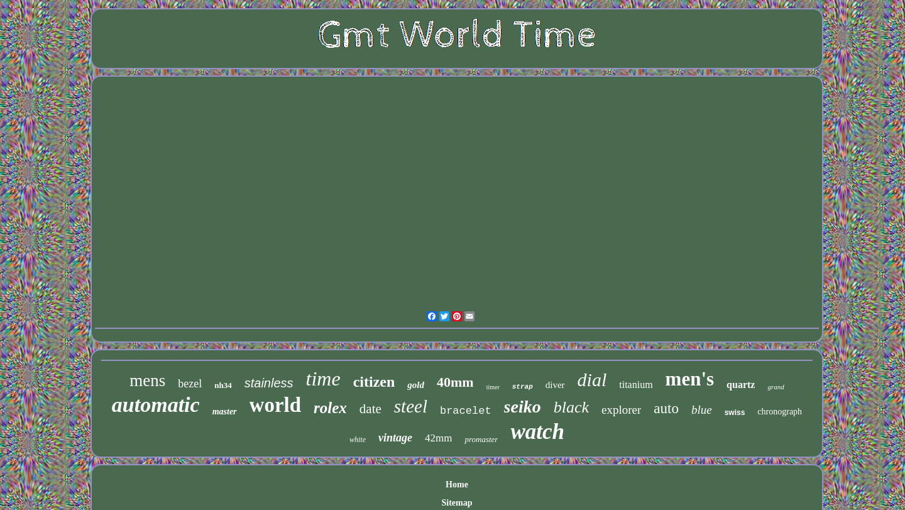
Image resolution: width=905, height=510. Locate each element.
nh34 (222, 385)
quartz (741, 384)
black (571, 407)
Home (457, 484)
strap (522, 387)
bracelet (465, 411)
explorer (621, 409)
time (323, 378)
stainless (268, 383)
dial (592, 379)
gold (415, 385)
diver (555, 385)
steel (410, 406)
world (276, 405)
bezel (190, 383)
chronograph (779, 411)
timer (493, 387)
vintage (395, 437)
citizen (374, 382)
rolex (330, 407)
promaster (481, 439)
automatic (156, 404)
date (370, 408)
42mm (438, 438)
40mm (455, 382)
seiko (522, 406)
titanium (635, 384)
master (224, 411)
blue (701, 409)
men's (690, 379)
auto (666, 408)
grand (775, 387)
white (357, 439)
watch (537, 431)
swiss (735, 412)
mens (147, 380)
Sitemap (457, 502)
